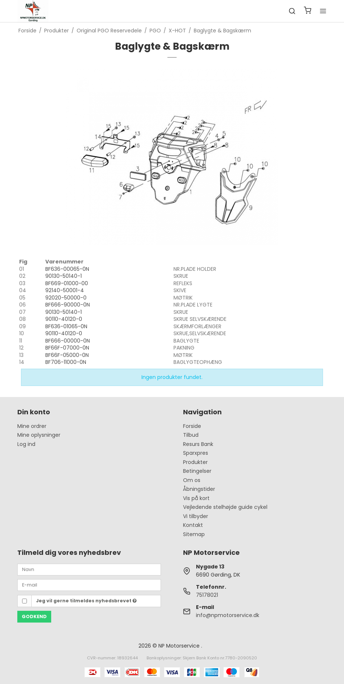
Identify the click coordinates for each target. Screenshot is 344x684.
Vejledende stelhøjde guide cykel (225, 507)
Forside (192, 426)
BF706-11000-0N (65, 362)
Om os (191, 480)
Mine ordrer (31, 426)
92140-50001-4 (64, 290)
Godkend (34, 616)
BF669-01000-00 (66, 283)
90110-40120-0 (63, 319)
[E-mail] (89, 584)
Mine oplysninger (38, 435)
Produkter (195, 462)
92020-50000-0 (66, 297)
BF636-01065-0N (66, 326)
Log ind (26, 444)
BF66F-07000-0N (67, 347)
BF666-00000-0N (67, 340)
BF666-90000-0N (67, 304)
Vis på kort (196, 498)
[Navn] (89, 569)
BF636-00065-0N (67, 269)
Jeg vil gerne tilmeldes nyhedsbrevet (86, 601)
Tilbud (191, 435)
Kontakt (193, 525)
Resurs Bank (198, 444)
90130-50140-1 (63, 276)
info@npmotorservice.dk (227, 615)
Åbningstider (199, 489)
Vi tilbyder (195, 516)
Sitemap (194, 534)
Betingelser (197, 471)
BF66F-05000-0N (67, 355)
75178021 (207, 595)
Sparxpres (195, 453)
